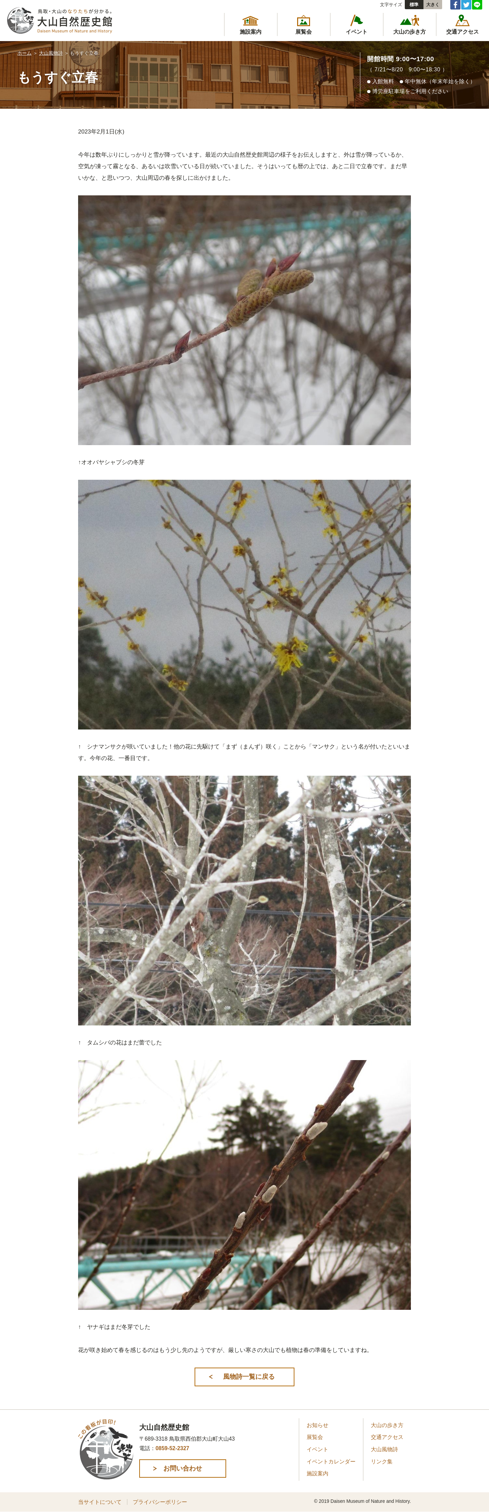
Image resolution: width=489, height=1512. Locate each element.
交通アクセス (387, 1437)
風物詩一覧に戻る (248, 1376)
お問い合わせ (184, 1468)
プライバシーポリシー (160, 1502)
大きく (432, 4)
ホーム (24, 53)
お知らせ (317, 1425)
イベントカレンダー (331, 1462)
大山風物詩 (51, 53)
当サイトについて (100, 1502)
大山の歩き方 (387, 1425)
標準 (414, 4)
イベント (317, 1450)
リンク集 (382, 1462)
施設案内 (317, 1474)
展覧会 (315, 1437)
